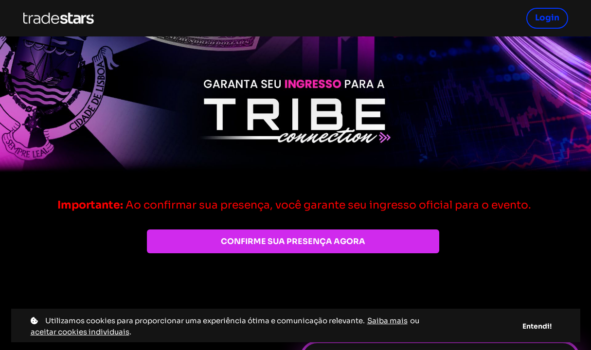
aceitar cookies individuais (80, 331)
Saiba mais (387, 320)
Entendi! (537, 326)
